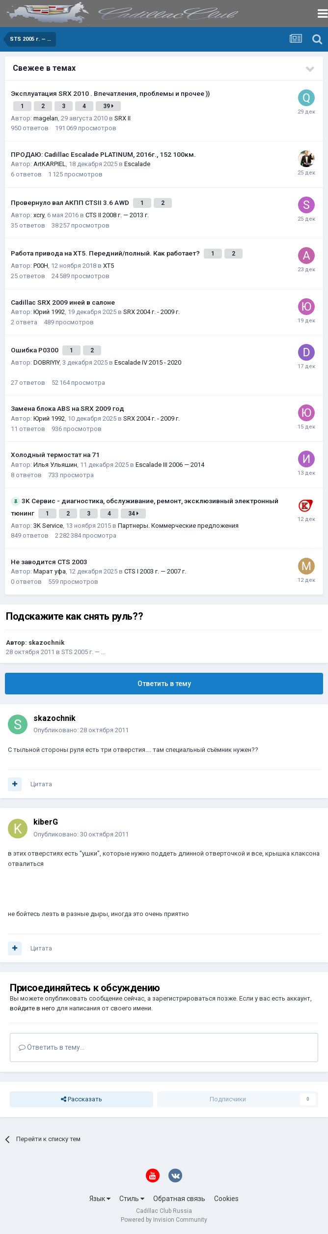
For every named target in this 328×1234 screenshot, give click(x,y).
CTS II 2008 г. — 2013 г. (117, 215)
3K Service (48, 525)
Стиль (131, 1199)
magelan (45, 118)
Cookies (226, 1199)
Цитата (41, 784)
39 (108, 106)
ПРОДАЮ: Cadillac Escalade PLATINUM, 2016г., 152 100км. (103, 154)
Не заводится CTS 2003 (49, 562)
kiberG (45, 822)
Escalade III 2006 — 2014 (170, 464)
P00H (40, 265)
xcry (38, 215)
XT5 (108, 265)
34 (133, 513)
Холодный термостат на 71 (55, 455)
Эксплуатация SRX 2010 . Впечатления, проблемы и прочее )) (110, 93)
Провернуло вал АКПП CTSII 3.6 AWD (71, 202)
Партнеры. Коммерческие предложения (178, 525)
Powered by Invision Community (164, 1219)
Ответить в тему (164, 684)
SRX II (122, 118)
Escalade (137, 164)
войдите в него (32, 1008)
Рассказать (81, 1099)
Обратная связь (179, 1199)
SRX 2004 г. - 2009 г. (151, 312)
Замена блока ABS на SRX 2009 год (67, 408)
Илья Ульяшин (55, 464)
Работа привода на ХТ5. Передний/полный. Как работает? (106, 253)
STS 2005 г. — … (83, 652)
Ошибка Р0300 (35, 350)
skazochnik (46, 642)
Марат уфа (49, 571)
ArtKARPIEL (49, 164)
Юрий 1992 (49, 312)
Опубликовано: (81, 730)
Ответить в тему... (51, 1047)
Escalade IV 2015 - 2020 (147, 362)
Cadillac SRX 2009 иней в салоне (63, 302)
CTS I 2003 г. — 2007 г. (155, 571)
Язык (99, 1199)
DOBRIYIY (46, 362)
